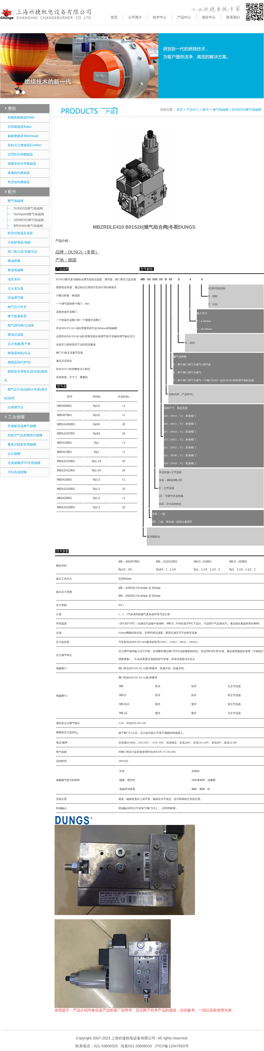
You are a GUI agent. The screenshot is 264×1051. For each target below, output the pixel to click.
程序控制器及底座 (18, 233)
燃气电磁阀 (13, 201)
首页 (114, 17)
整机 (12, 108)
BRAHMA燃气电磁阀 (25, 226)
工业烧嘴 (16, 417)
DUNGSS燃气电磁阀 (25, 208)
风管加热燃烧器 (17, 182)
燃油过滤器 (13, 334)
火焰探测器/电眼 (17, 242)
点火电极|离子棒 (17, 344)
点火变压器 (13, 288)
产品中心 (193, 109)
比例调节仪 (13, 407)
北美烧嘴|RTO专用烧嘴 (22, 463)
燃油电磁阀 (13, 270)
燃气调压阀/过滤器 (19, 325)
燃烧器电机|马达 (17, 353)
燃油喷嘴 (12, 261)
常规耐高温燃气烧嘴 (20, 426)
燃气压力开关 (15, 307)
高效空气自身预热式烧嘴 (23, 435)
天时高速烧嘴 (15, 472)
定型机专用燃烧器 (18, 154)
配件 (12, 191)
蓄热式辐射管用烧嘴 (20, 444)
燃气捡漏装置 (15, 316)
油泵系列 (12, 279)
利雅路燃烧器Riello (19, 117)
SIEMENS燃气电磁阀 (25, 220)
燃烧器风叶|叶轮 (17, 362)
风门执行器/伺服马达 (20, 251)
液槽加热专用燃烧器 (20, 163)
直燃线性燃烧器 (17, 173)
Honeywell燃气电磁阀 (25, 214)
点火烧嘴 (12, 454)
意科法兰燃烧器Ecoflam (22, 145)
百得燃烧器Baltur (18, 127)
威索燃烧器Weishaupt (21, 136)
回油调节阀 (13, 298)
